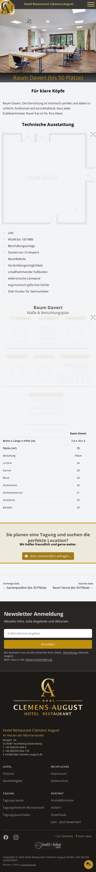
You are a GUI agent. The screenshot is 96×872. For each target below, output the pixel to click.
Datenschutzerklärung (40, 656)
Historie (8, 774)
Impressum (59, 774)
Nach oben (85, 836)
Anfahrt (56, 808)
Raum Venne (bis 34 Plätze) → (73, 588)
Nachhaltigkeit (13, 781)
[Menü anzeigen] (91, 5)
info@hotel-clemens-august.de (23, 754)
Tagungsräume (13, 800)
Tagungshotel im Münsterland (23, 808)
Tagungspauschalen (16, 815)
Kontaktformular (62, 800)
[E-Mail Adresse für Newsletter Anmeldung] (48, 633)
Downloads (58, 815)
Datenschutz (59, 781)
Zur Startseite (65, 836)
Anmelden (48, 643)
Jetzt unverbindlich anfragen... (47, 556)
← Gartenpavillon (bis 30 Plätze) (24, 588)
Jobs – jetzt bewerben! (66, 822)
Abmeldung (67, 650)
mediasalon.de (28, 864)
